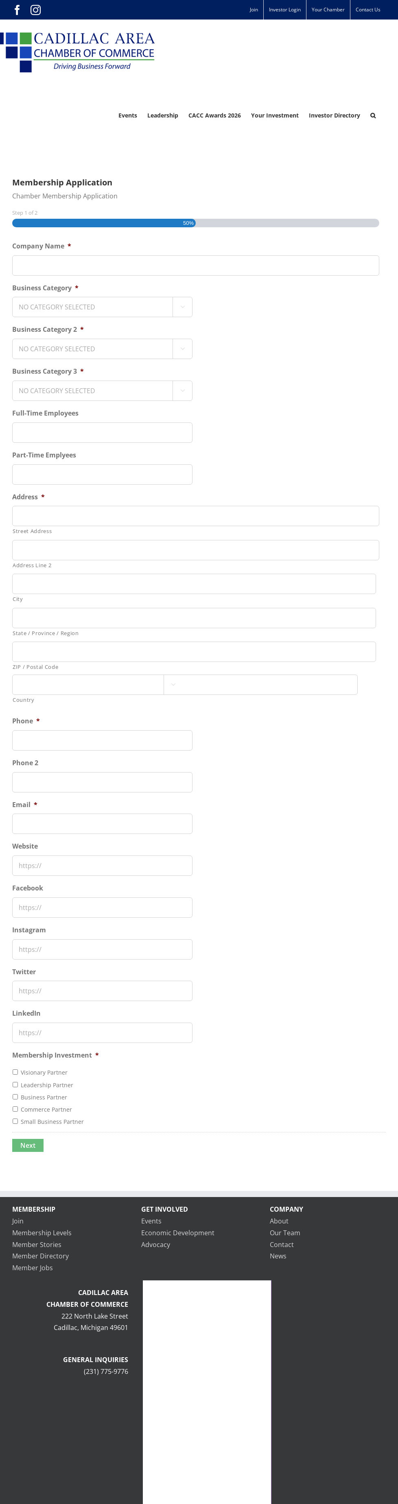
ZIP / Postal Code (35, 666)
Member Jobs (32, 1267)
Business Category (45, 288)
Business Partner (44, 1097)
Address (28, 497)
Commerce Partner (46, 1109)
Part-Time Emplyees (44, 455)
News (278, 1256)
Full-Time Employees (45, 413)
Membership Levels (42, 1232)
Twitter (24, 972)
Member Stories (36, 1244)
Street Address (32, 531)
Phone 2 (25, 763)
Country (24, 699)
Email (24, 805)
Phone (26, 721)
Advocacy (155, 1244)
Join (18, 1221)
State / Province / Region (46, 633)
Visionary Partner (44, 1072)
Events (151, 1221)
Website (25, 846)
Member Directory (40, 1256)
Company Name (41, 246)
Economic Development (177, 1232)
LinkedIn (26, 1013)
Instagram (29, 930)
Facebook (27, 888)
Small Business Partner (52, 1121)
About (279, 1221)
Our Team (285, 1232)
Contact (282, 1244)
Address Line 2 (32, 565)
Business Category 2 (48, 329)
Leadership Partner (47, 1085)
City (18, 599)
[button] (373, 115)
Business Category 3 (48, 371)
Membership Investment (55, 1055)
